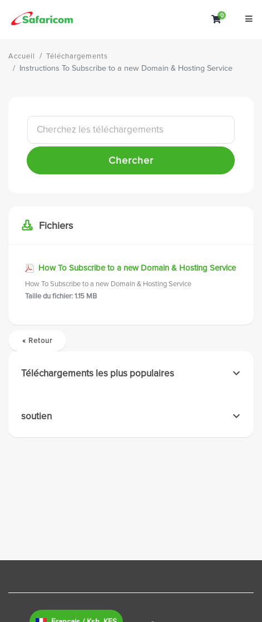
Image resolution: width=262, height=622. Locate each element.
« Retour (37, 340)
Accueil (21, 56)
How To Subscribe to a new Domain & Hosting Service (131, 282)
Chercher (131, 160)
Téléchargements (77, 56)
